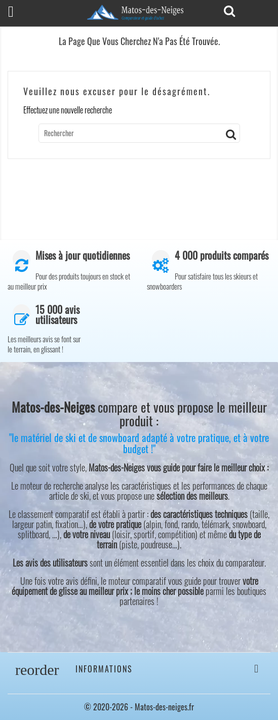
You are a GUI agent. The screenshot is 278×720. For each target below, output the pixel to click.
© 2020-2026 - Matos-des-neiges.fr (139, 707)
